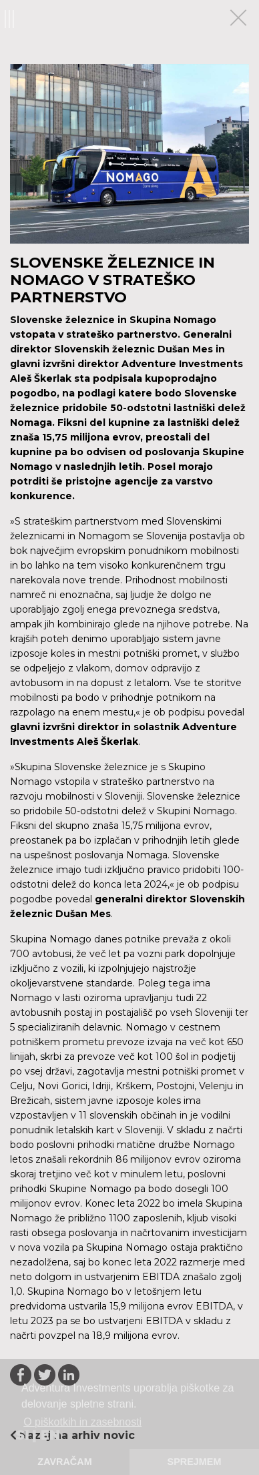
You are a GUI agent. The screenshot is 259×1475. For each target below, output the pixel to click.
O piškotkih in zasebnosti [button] (82, 1422)
